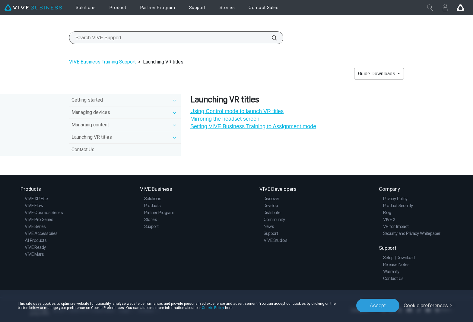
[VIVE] (33, 8)
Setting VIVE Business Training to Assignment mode (253, 126)
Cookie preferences (426, 305)
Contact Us (82, 149)
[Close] (430, 7)
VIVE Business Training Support (102, 62)
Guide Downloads (377, 73)
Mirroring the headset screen (224, 119)
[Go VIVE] (460, 7)
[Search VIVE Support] (271, 38)
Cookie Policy (213, 307)
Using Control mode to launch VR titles (237, 111)
